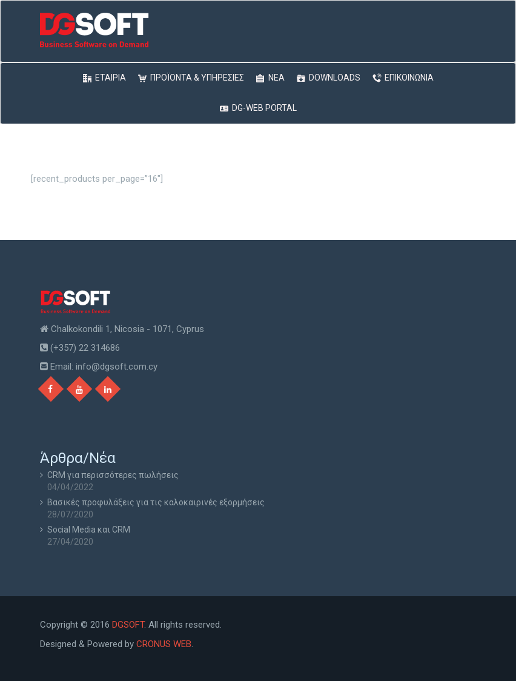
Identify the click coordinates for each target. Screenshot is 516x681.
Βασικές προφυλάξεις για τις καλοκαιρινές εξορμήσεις (156, 502)
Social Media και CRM (88, 529)
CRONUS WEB (163, 644)
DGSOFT (128, 624)
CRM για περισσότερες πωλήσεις (113, 475)
